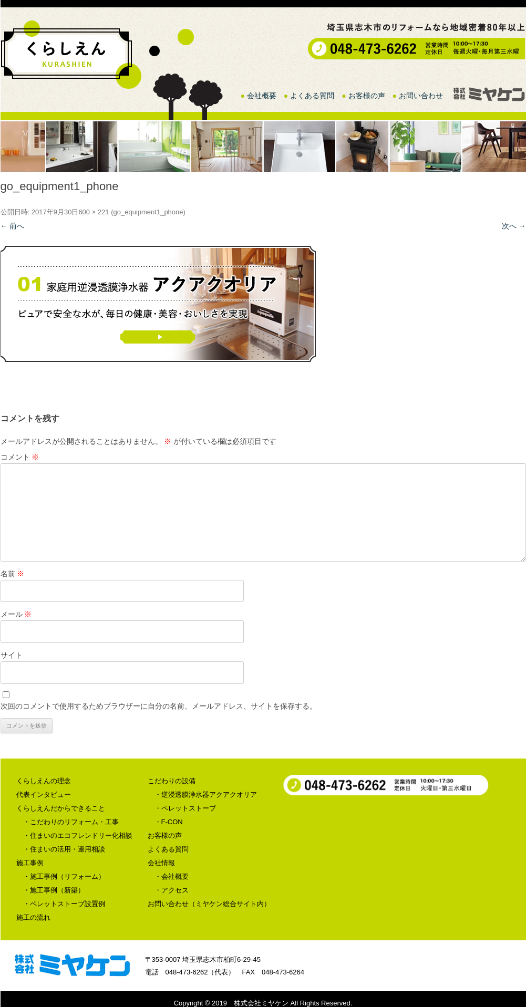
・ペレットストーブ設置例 (64, 904)
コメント (20, 457)
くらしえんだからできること (60, 808)
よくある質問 (312, 95)
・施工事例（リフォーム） (64, 876)
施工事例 (30, 863)
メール (16, 614)
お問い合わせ (421, 95)
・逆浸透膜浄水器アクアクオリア (205, 794)
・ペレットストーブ (185, 808)
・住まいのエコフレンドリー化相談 (77, 835)
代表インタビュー (43, 794)
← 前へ (13, 226)
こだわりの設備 (171, 781)
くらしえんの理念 (43, 781)
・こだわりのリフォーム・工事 (71, 822)
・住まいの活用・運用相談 (64, 849)
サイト (12, 655)
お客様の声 (366, 95)
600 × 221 (93, 212)
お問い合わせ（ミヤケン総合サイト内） (209, 904)
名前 (13, 573)
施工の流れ (33, 917)
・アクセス (171, 890)
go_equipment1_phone (148, 212)
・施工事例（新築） (54, 890)
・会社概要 (171, 876)
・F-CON (168, 822)
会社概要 (261, 95)
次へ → (514, 226)
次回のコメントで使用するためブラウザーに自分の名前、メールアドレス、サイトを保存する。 (159, 706)
